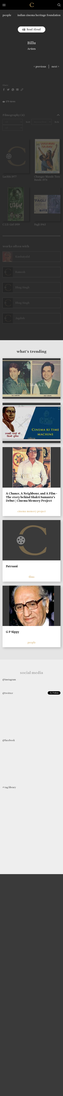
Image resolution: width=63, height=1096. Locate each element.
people (7, 15)
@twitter (8, 693)
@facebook (9, 740)
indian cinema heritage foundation (38, 15)
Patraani (12, 566)
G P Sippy (12, 632)
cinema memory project (31, 511)
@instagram (9, 679)
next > (55, 66)
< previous (40, 66)
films (31, 576)
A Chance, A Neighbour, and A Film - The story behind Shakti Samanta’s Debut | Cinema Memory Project (31, 497)
